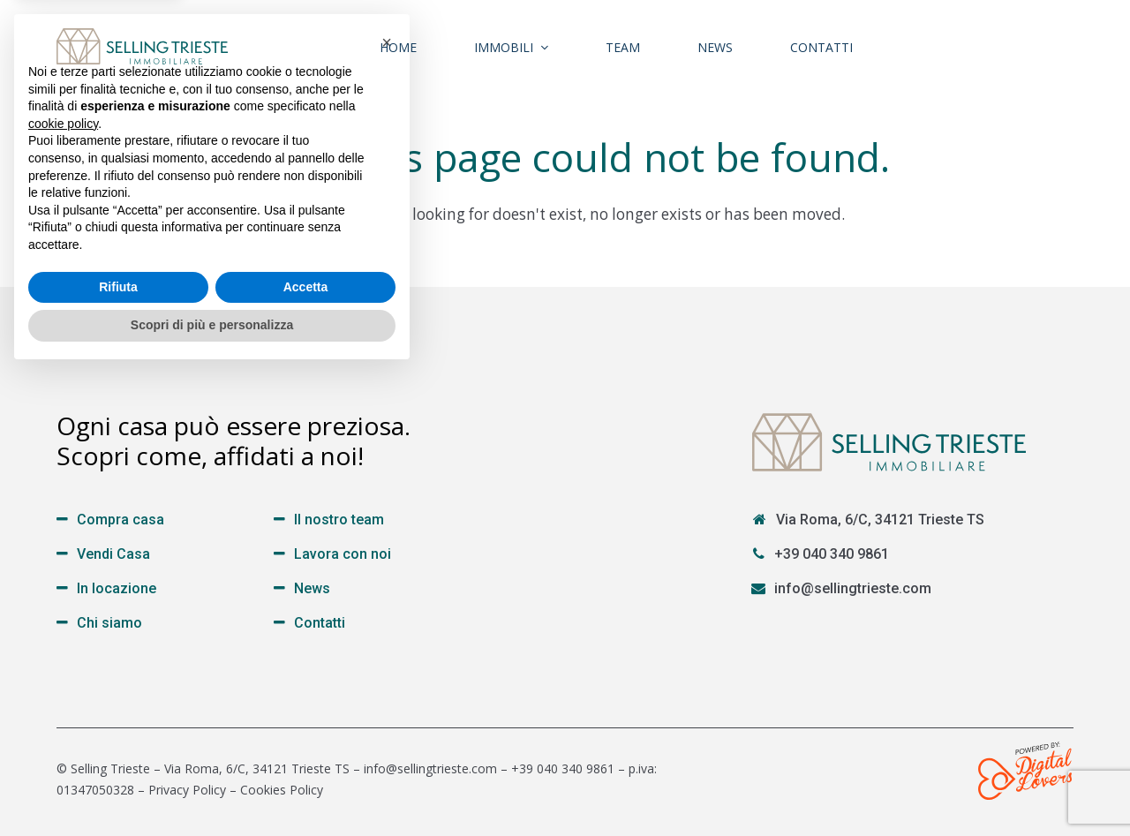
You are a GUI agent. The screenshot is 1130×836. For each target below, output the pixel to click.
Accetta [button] (305, 749)
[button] (387, 505)
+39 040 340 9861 (831, 554)
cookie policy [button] (63, 586)
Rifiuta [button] (118, 749)
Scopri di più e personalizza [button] (212, 787)
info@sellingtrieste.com (852, 588)
